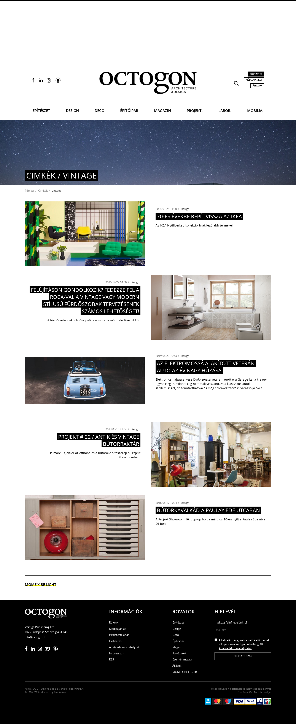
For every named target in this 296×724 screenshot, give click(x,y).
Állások (257, 85)
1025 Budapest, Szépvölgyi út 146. (46, 632)
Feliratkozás (243, 656)
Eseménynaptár (182, 659)
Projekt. (195, 110)
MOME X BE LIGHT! (184, 672)
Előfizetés (256, 73)
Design (72, 110)
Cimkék (43, 191)
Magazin (162, 110)
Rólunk (113, 622)
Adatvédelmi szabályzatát (235, 648)
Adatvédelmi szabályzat (124, 647)
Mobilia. (255, 110)
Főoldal (29, 191)
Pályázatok (179, 653)
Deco (99, 110)
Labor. (224, 110)
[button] (236, 83)
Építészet (41, 110)
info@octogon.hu (36, 637)
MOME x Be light (40, 584)
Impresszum (117, 653)
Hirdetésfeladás (119, 635)
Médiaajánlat (254, 79)
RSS (111, 659)
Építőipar (129, 110)
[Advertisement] (148, 32)
